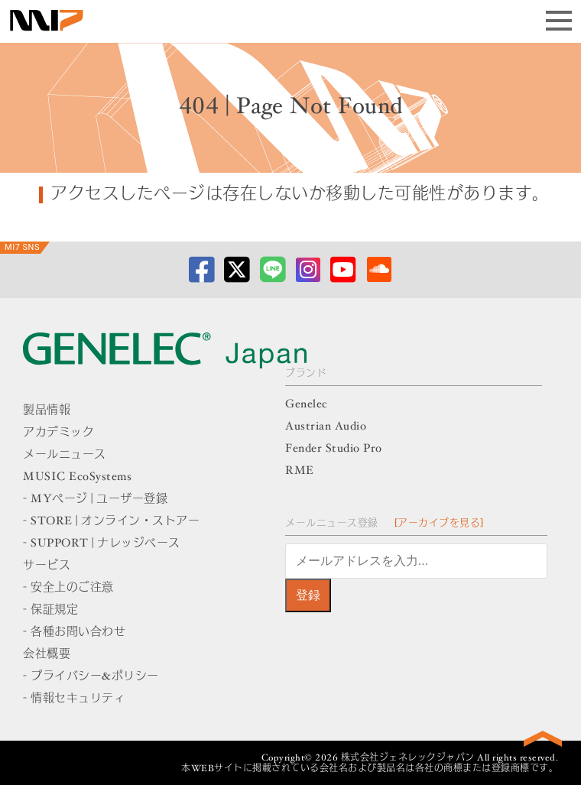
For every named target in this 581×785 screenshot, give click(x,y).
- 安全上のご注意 (68, 588)
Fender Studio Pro (333, 449)
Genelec (306, 404)
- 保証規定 (50, 610)
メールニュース (64, 455)
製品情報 (46, 411)
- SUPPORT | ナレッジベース (101, 544)
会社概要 (46, 654)
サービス (46, 566)
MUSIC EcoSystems (77, 477)
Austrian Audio (325, 427)
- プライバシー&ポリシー (91, 677)
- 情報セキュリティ (74, 699)
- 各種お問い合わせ (74, 632)
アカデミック (58, 433)
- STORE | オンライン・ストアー (111, 521)
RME (299, 471)
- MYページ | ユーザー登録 (95, 499)
